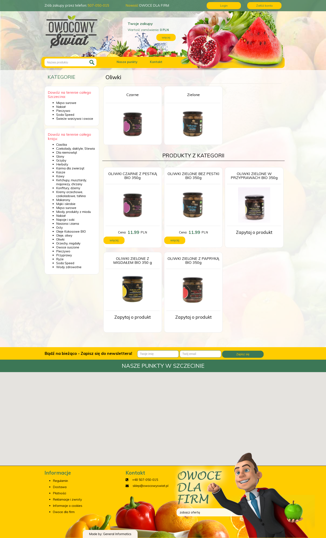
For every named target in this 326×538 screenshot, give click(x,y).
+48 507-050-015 (145, 480)
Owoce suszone (67, 247)
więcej (166, 37)
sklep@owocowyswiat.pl (150, 486)
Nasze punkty (127, 62)
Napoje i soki (65, 220)
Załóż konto (264, 5)
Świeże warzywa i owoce (74, 119)
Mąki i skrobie (65, 204)
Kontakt (156, 62)
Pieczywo (63, 111)
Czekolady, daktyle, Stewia (75, 149)
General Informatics (117, 534)
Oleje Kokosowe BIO (71, 231)
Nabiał (60, 107)
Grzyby (61, 160)
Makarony (63, 200)
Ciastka (61, 145)
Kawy (60, 176)
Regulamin (60, 481)
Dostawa (60, 487)
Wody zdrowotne (69, 267)
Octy (59, 228)
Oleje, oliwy (64, 235)
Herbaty (62, 164)
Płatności (59, 493)
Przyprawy (64, 255)
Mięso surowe (66, 103)
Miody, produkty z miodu (73, 212)
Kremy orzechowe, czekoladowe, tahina (71, 194)
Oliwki (60, 239)
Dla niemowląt (66, 152)
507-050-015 (98, 5)
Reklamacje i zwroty (67, 499)
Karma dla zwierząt (70, 168)
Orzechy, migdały (68, 243)
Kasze (60, 172)
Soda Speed (65, 115)
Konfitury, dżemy (68, 188)
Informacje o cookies (67, 506)
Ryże (60, 259)
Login (224, 5)
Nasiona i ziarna (67, 224)
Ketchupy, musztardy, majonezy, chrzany (71, 182)
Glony (60, 156)
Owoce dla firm (64, 512)
